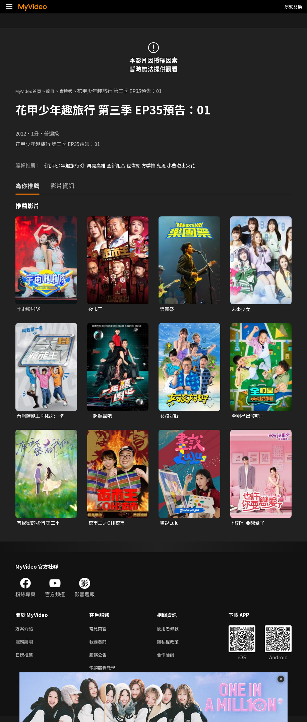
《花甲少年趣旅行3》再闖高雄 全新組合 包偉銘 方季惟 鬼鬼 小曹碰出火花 (123, 165)
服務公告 (99, 658)
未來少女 (242, 309)
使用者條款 (173, 630)
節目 (56, 90)
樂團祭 (167, 309)
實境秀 (72, 90)
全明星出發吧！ (249, 416)
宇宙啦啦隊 (29, 309)
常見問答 (99, 630)
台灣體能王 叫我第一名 (42, 416)
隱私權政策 (173, 644)
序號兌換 (293, 6)
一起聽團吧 (101, 416)
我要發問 (99, 644)
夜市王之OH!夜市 (108, 523)
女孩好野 (170, 416)
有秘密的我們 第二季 (40, 523)
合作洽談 (171, 658)
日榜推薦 (25, 658)
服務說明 (25, 644)
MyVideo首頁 (30, 90)
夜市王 (96, 309)
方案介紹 (25, 630)
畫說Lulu (170, 523)
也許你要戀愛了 (249, 523)
